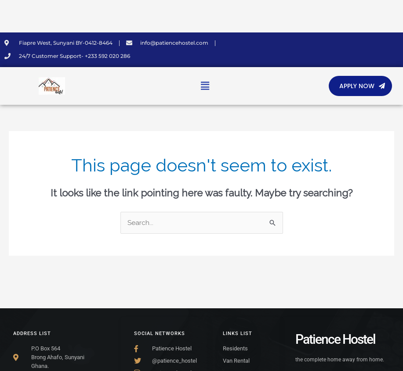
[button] (204, 86)
